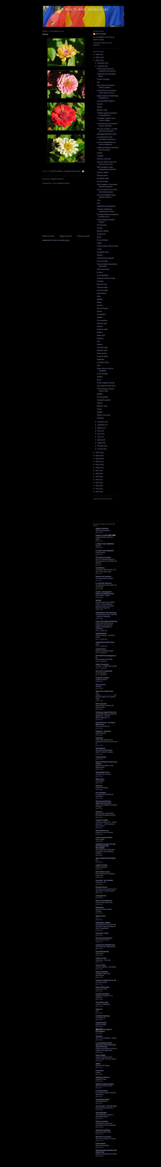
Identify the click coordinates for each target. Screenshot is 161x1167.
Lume (99, 200)
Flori (98, 82)
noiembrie (100, 66)
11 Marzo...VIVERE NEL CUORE (106, 666)
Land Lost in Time (101, 989)
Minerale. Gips (102, 323)
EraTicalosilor (101, 1143)
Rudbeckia (100, 359)
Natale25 (98, 686)
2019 (97, 464)
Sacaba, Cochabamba (103, 1004)
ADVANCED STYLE (102, 772)
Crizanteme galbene (103, 400)
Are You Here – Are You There (106, 1106)
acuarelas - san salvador (104, 880)
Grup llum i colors (102, 933)
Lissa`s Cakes (101, 965)
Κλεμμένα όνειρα (101, 1079)
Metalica (99, 299)
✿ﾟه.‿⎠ (97, 918)
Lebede (98, 1072)
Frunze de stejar (102, 181)
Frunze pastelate (102, 275)
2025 (97, 57)
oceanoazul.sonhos (103, 1099)
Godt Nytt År (100, 953)
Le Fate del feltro (102, 1091)
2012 (97, 485)
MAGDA (98, 600)
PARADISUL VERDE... (103, 923)
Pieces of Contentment (104, 900)
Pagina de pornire (66, 236)
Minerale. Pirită (102, 110)
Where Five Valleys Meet (104, 691)
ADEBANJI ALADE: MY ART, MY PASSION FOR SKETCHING (106, 846)
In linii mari (100, 1070)
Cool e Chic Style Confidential (106, 621)
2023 (97, 452)
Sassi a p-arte (100, 684)
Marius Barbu (101, 34)
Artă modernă (101, 293)
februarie (100, 446)
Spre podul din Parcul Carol (106, 386)
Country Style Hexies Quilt (104, 902)
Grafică (99, 107)
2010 (97, 491)
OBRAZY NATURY (102, 528)
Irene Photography (102, 951)
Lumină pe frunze (102, 362)
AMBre (98, 1064)
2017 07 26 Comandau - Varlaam (106, 1038)
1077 (97, 1011)
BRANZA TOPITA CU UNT (104, 1086)
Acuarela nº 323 (101, 882)
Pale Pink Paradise (102, 787)
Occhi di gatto (100, 839)
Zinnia (99, 237)
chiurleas (99, 1036)
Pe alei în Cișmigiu (103, 79)
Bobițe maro (101, 335)
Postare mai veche (83, 236)
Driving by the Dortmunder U (105, 1108)
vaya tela (99, 811)
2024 (97, 60)
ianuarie (100, 449)
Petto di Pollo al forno (102, 940)
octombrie (100, 422)
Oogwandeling (101, 1023)
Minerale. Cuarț (102, 406)
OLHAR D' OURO (102, 820)
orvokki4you (100, 568)
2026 (97, 54)
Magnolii (98, 546)
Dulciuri (99, 311)
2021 (97, 458)
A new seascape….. (102, 673)
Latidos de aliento (101, 679)
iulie (99, 431)
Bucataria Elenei (101, 887)
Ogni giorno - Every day (103, 960)
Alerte (97, 644)
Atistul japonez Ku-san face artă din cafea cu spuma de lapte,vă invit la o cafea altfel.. (106, 926)
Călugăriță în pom (103, 252)
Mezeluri (100, 326)
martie (99, 443)
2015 (97, 476)
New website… (100, 781)
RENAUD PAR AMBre (103, 1065)
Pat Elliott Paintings (103, 1016)
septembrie (101, 425)
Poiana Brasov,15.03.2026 (104, 659)
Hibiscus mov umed (103, 415)
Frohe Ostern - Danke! (103, 595)
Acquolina (99, 738)
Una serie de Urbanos (103, 726)
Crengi (99, 249)
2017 (97, 470)
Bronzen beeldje (101, 1024)
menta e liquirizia (102, 972)
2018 (97, 467)
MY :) (97, 860)
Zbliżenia (99, 1009)
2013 (97, 482)
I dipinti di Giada (101, 865)
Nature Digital (100, 1055)
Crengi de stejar (102, 287)
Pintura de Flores (102, 1121)
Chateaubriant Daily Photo (105, 642)
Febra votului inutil (103, 269)
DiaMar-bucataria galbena (105, 1084)
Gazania (99, 104)
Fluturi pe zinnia (102, 175)
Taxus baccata (102, 353)
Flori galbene (101, 314)
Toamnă (99, 403)
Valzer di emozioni (102, 664)
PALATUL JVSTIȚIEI (104, 159)
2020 (97, 461)
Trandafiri (100, 156)
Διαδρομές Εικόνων (103, 1077)
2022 (97, 455)
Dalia (98, 296)
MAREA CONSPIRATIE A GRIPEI (106, 1154)
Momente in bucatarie (103, 1137)
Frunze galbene (102, 320)
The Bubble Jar (100, 1018)
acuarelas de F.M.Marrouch (105, 945)
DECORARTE (100, 748)
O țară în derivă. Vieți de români (107, 246)
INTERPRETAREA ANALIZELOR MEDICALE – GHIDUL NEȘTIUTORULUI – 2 (106, 716)
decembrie (101, 63)
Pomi (98, 365)
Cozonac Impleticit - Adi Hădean (106, 967)
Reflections (100, 907)
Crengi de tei (101, 234)
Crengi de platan (102, 356)
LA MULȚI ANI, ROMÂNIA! (105, 544)
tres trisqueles (101, 792)
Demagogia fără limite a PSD (106, 134)
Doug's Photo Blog (102, 987)
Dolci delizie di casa (103, 872)
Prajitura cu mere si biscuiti (104, 832)
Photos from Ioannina (103, 576)
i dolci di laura (101, 649)
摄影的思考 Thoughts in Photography (104, 1030)
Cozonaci (100, 338)
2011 (97, 488)
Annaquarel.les (101, 896)
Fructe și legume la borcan (106, 383)
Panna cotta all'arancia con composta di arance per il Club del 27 (106, 741)
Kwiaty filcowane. (101, 733)
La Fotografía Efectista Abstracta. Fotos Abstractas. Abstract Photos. (106, 1044)
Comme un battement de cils (106, 980)
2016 (97, 473)
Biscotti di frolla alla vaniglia (104, 651)
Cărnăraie (100, 418)
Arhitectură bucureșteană (105, 258)
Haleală (99, 153)
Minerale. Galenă (102, 231)
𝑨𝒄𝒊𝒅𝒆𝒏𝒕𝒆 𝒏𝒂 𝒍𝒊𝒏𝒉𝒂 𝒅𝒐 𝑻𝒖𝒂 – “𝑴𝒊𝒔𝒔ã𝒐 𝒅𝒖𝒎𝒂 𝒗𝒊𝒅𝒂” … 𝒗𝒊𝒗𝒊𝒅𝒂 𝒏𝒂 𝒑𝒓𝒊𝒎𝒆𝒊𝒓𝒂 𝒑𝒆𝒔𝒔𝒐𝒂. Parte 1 (106, 824)
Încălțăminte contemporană (106, 206)
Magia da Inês (100, 916)
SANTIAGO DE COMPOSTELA (106, 947)
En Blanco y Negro (102, 678)
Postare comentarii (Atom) (60, 240)
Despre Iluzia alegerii (102, 1145)
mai (98, 437)
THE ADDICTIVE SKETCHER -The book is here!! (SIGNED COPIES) (105, 851)
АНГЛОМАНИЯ (101, 1113)
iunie (99, 434)
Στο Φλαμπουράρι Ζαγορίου (104, 578)
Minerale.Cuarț (102, 284)
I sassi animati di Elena (104, 837)
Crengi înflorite (100, 552)
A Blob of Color (101, 958)
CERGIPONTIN (101, 633)
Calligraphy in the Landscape (106, 612)
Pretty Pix (99, 786)
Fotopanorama (101, 757)
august (99, 428)
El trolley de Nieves (102, 994)
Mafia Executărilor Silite (103, 1132)
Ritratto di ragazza (101, 867)
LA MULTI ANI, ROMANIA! (83, 9)
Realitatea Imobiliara (103, 1130)
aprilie (99, 440)
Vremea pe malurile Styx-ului (106, 712)
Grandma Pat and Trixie (103, 774)
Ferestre (99, 305)
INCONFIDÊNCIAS (102, 1101)
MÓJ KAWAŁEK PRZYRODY (106, 858)
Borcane (99, 272)
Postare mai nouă (48, 236)
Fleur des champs (101, 982)
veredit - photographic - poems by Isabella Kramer (105, 593)
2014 (97, 479)
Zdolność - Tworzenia (103, 731)
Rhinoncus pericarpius (103, 530)
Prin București (101, 225)
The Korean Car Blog (103, 557)
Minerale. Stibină (102, 172)
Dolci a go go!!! (101, 703)
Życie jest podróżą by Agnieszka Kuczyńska (103, 802)
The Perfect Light (102, 1002)
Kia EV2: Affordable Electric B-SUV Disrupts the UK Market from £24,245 (106, 561)
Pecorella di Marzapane (104, 938)
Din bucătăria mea (102, 830)
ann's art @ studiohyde (104, 671)
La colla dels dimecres (104, 583)
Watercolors (100, 779)
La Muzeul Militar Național (105, 101)
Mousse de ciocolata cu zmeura (106, 1138)
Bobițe (99, 302)
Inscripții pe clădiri (103, 178)
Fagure (99, 243)
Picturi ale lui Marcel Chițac (106, 278)
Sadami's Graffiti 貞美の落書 (105, 535)
